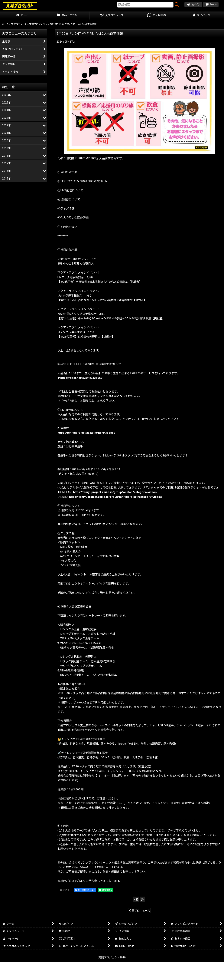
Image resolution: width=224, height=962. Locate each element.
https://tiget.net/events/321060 (81, 378)
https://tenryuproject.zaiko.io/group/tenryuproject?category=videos (115, 497)
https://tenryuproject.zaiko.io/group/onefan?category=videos (115, 492)
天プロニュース (139, 910)
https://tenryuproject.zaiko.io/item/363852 (86, 432)
